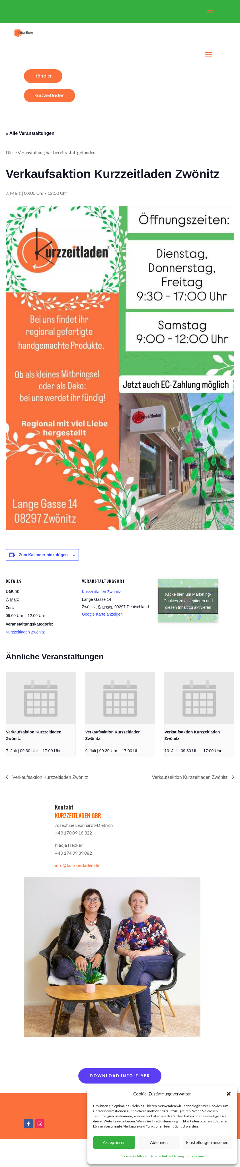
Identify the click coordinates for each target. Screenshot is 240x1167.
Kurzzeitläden (49, 96)
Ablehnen (159, 1142)
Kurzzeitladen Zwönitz (25, 632)
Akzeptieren (114, 1142)
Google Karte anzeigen (102, 614)
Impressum (195, 1156)
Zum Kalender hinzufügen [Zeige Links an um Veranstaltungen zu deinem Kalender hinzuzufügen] (43, 555)
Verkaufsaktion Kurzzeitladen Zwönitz (49, 777)
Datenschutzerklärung (166, 1156)
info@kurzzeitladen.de (77, 865)
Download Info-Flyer (120, 1075)
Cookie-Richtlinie (133, 1156)
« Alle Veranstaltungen (30, 133)
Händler (43, 76)
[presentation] (40, 698)
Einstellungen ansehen (207, 1142)
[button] (228, 1094)
